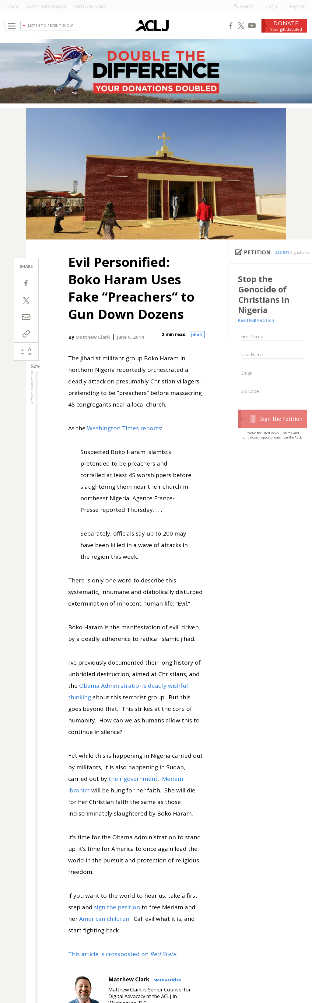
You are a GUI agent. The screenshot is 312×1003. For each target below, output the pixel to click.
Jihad (196, 344)
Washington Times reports (124, 438)
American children (104, 928)
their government (133, 788)
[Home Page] (136, 30)
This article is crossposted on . (122, 964)
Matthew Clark (92, 347)
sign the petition (117, 917)
